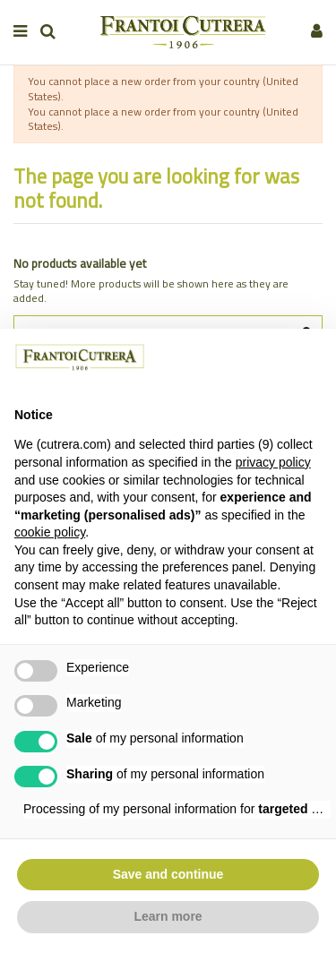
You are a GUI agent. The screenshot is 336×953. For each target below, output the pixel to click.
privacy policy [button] (273, 462)
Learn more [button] (168, 916)
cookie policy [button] (49, 532)
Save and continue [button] (168, 874)
